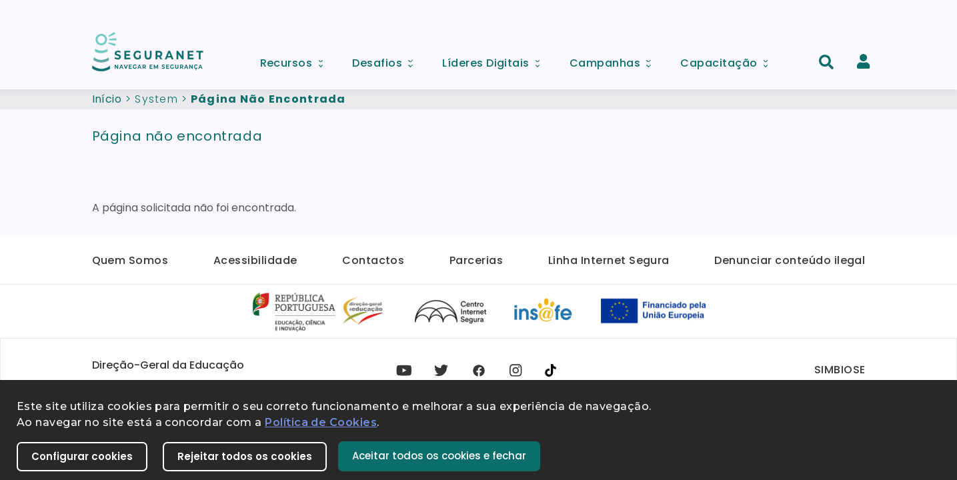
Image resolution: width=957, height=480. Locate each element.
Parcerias (476, 260)
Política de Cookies (321, 422)
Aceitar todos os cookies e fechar (439, 456)
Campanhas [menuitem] (615, 59)
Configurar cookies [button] (82, 456)
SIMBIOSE (840, 369)
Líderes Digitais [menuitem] (495, 59)
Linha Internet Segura (609, 260)
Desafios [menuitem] (386, 59)
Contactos (373, 260)
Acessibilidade (255, 260)
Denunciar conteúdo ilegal (789, 260)
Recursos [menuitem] (296, 59)
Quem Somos (130, 260)
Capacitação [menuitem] (728, 59)
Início (107, 99)
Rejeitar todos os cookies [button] (244, 456)
